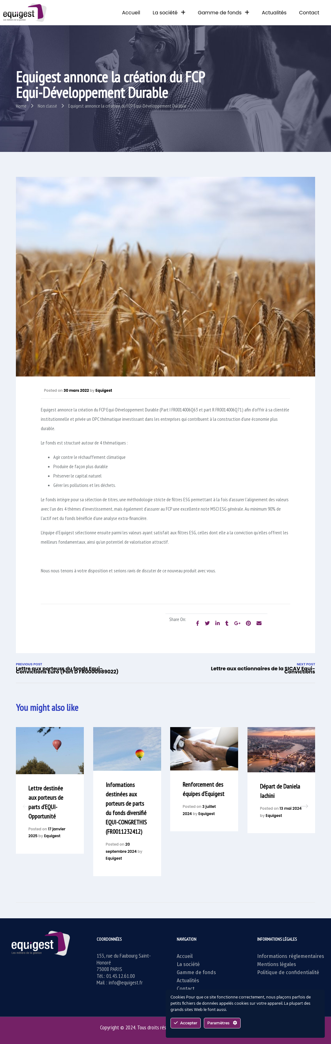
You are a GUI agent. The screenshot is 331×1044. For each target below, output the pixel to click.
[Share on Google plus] (237, 623)
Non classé (47, 106)
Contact (309, 12)
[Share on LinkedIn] (217, 623)
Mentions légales (276, 964)
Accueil (131, 12)
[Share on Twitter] (207, 623)
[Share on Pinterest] (248, 623)
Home (21, 106)
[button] (304, 806)
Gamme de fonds (223, 12)
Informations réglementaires (290, 956)
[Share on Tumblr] (226, 623)
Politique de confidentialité (288, 972)
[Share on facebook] (197, 623)
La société (169, 12)
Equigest (103, 390)
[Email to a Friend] (259, 623)
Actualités (274, 12)
